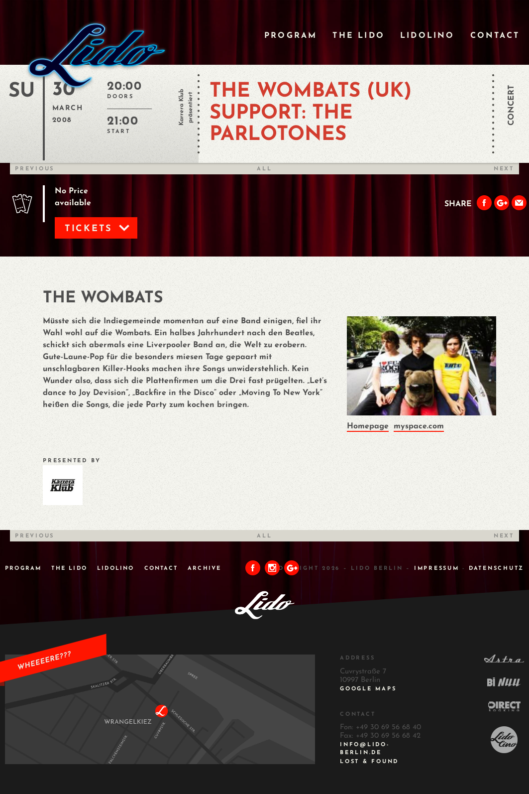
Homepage (368, 426)
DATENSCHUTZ (496, 568)
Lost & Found (369, 762)
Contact (495, 36)
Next (504, 169)
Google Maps (368, 689)
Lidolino (427, 36)
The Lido (358, 36)
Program (290, 36)
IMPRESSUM (436, 568)
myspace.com (419, 426)
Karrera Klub (182, 107)
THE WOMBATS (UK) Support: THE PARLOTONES (311, 113)
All (264, 169)
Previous (34, 169)
